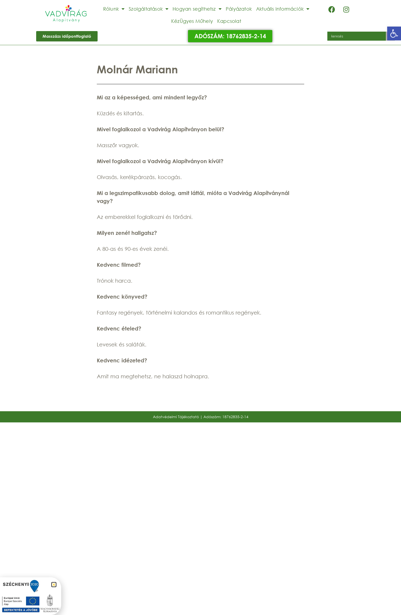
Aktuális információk (282, 9)
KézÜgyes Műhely (192, 21)
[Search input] (358, 36)
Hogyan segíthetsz (197, 9)
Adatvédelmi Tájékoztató (176, 416)
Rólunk (113, 9)
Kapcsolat (229, 21)
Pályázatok (239, 9)
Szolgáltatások (148, 9)
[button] (394, 33)
